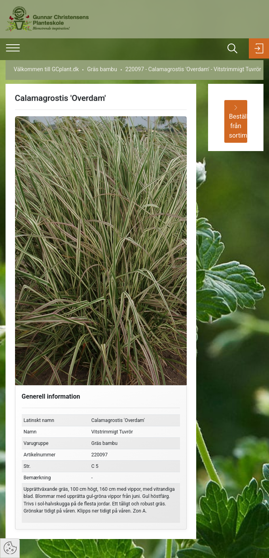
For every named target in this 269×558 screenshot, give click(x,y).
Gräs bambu (102, 69)
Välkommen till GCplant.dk (46, 69)
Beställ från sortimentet (238, 122)
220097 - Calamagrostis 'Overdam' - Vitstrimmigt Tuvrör (193, 69)
